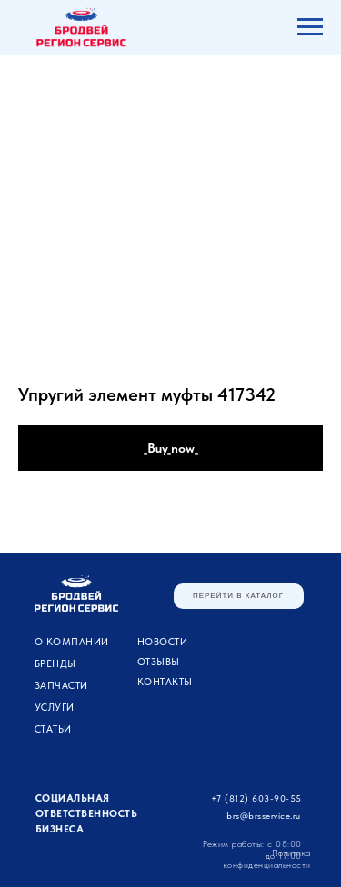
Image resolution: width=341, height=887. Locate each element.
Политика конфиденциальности (267, 858)
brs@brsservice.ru (263, 815)
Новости (162, 642)
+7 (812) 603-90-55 (256, 797)
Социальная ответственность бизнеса (86, 813)
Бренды (55, 664)
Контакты (165, 682)
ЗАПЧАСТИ (61, 686)
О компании (72, 642)
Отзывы (158, 662)
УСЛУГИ (55, 707)
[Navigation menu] (310, 27)
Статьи (53, 729)
